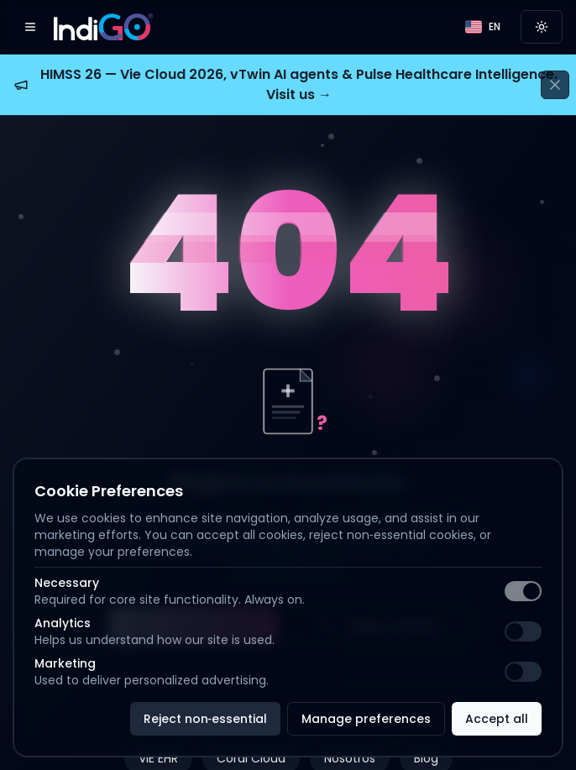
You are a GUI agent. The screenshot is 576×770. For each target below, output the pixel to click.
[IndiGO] (103, 26)
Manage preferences (366, 718)
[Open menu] (30, 27)
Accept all (496, 718)
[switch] (523, 591)
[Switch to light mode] (542, 27)
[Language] (483, 27)
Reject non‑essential (206, 718)
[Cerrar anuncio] (555, 85)
